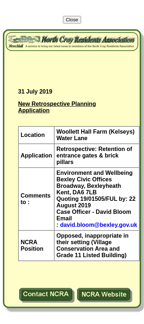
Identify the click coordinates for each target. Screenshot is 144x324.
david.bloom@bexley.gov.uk (98, 225)
